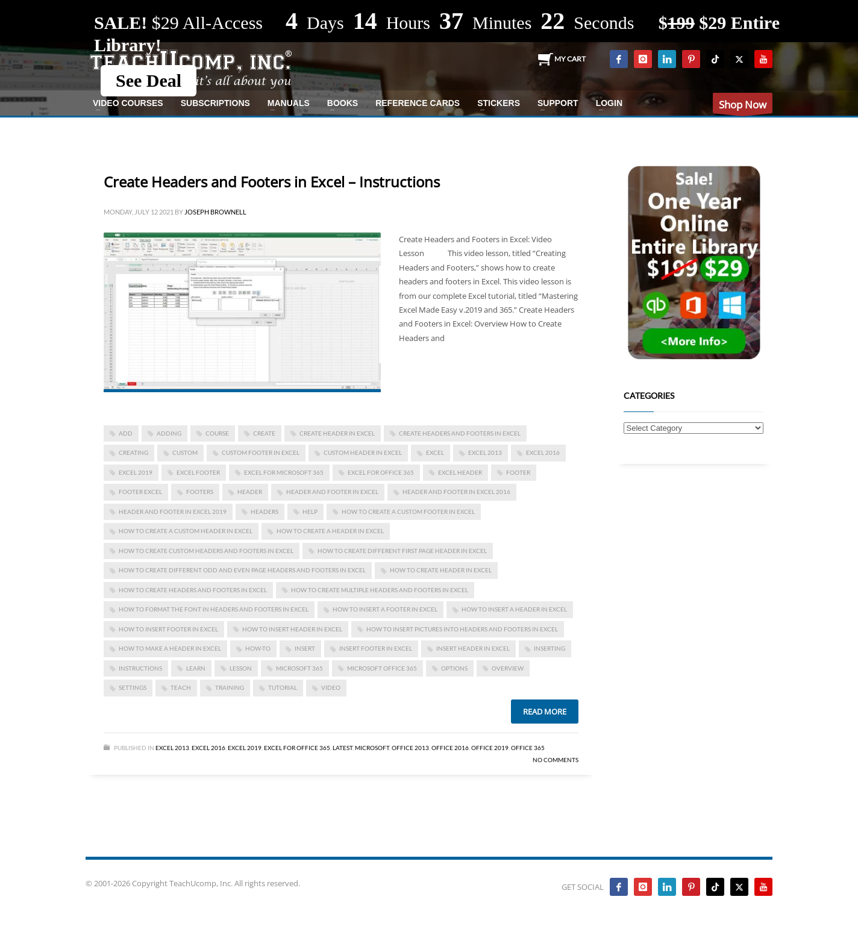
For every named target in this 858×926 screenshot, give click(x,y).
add (126, 433)
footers (199, 491)
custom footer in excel (260, 452)
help (310, 511)
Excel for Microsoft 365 (284, 472)
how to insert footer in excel (168, 629)
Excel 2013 (172, 747)
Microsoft (372, 747)
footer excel (140, 491)
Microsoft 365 (299, 668)
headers (264, 511)
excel (435, 452)
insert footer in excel (375, 648)
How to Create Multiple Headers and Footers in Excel (379, 589)
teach (181, 687)
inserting (549, 648)
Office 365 (528, 747)
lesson (241, 668)
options (454, 668)
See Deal (148, 80)
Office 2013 (410, 747)
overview (508, 668)
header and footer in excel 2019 (173, 511)
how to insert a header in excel (514, 609)
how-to (258, 648)
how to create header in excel (441, 570)
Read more (544, 711)
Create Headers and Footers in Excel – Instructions (272, 182)
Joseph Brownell (215, 212)
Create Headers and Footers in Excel (460, 433)
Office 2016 (450, 747)
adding (169, 433)
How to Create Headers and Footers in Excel (193, 589)
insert (305, 648)
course (217, 433)
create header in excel (337, 433)
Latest (342, 747)
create (264, 433)
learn (195, 668)
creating (133, 452)
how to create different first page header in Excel (402, 550)
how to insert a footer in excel (385, 609)
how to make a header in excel (170, 648)
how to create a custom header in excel (185, 530)
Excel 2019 (135, 472)
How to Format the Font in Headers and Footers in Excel (213, 609)
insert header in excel (473, 648)
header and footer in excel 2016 (456, 491)
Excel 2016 (543, 452)
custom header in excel (363, 452)
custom (185, 452)
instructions (140, 668)
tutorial (282, 687)
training (229, 687)
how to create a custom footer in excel (408, 511)
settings (132, 687)
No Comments (555, 759)
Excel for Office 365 (381, 472)
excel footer (198, 472)
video (330, 687)
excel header (460, 472)
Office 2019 (490, 747)
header (249, 491)
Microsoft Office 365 (382, 668)
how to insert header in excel (292, 629)
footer (518, 472)
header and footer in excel (332, 491)
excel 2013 (485, 452)
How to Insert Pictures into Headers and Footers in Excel (462, 629)
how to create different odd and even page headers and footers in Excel (242, 570)
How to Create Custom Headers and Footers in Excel (206, 550)
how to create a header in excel (330, 530)
